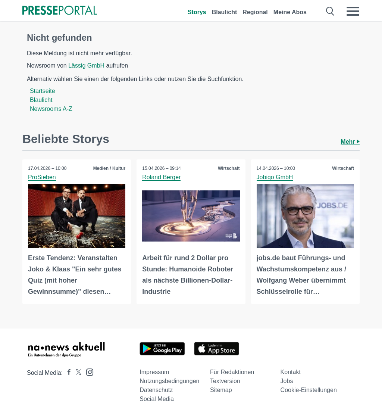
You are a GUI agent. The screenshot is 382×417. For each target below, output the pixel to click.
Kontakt (291, 372)
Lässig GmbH (86, 65)
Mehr (350, 142)
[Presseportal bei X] (76, 373)
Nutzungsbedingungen (169, 381)
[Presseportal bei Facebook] (67, 373)
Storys (197, 12)
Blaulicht (224, 12)
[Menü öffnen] (353, 11)
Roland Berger (161, 177)
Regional (255, 12)
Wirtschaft (229, 168)
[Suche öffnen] (330, 11)
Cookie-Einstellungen (309, 390)
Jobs (287, 381)
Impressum (154, 372)
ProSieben (42, 177)
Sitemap (221, 390)
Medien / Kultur (109, 168)
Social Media (157, 399)
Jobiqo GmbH (275, 177)
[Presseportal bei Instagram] (87, 371)
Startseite (42, 91)
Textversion (225, 381)
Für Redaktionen (232, 372)
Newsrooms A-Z (51, 109)
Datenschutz (156, 390)
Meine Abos (290, 12)
